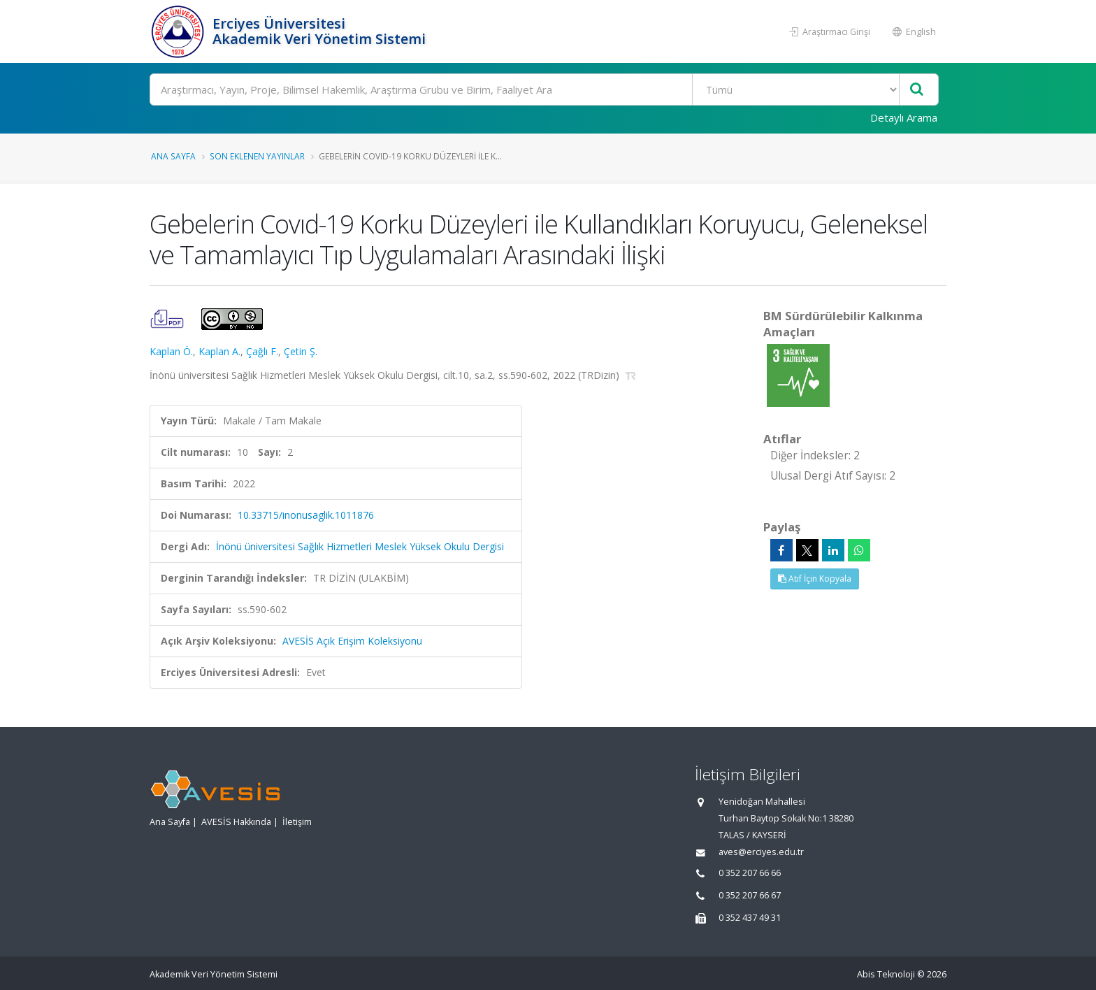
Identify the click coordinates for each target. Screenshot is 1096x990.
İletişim (297, 822)
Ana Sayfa (173, 156)
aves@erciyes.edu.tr (761, 852)
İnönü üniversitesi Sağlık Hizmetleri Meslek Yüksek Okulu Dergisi (360, 546)
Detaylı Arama (903, 117)
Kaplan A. (219, 351)
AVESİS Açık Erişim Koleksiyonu (352, 640)
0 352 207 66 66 (750, 873)
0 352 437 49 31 (750, 918)
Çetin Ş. (300, 351)
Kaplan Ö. (171, 351)
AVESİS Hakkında (236, 822)
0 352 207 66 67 (750, 895)
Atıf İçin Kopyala (814, 578)
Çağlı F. (262, 351)
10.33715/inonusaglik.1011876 (306, 515)
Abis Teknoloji (886, 974)
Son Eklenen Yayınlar (257, 156)
